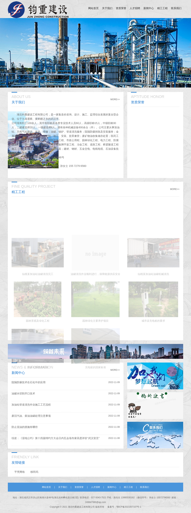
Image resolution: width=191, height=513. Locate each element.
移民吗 (34, 471)
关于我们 (107, 8)
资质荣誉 (121, 8)
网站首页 (93, 8)
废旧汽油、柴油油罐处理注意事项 (31, 415)
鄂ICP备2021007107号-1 (128, 507)
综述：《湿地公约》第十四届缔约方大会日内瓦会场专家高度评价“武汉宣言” (55, 438)
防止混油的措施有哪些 (25, 426)
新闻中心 (148, 8)
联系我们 (176, 8)
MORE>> (115, 99)
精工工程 (162, 8)
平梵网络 (19, 471)
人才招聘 (135, 8)
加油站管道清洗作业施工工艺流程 (31, 404)
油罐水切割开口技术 (23, 393)
